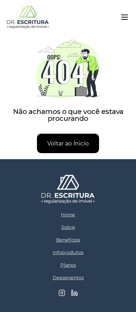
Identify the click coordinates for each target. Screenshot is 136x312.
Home (68, 215)
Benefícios (68, 240)
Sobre (68, 227)
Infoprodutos (68, 252)
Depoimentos (68, 278)
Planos (68, 265)
